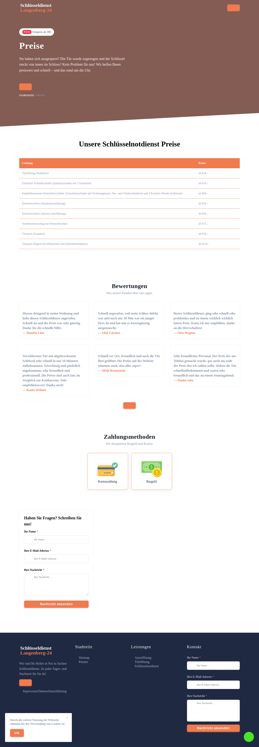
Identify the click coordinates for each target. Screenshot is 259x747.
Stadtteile (119, 9)
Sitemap (84, 657)
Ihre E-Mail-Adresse (36, 550)
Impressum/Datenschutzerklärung (45, 691)
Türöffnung (142, 662)
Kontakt (154, 9)
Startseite (62, 9)
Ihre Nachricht (33, 569)
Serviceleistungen (91, 9)
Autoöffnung (143, 657)
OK (17, 733)
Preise (138, 9)
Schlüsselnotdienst (147, 666)
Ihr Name (30, 531)
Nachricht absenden (56, 604)
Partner (83, 662)
